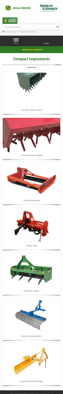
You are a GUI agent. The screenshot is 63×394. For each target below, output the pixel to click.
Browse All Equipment (32, 50)
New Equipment (8, 64)
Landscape (49, 64)
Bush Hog (39, 64)
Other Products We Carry (25, 64)
